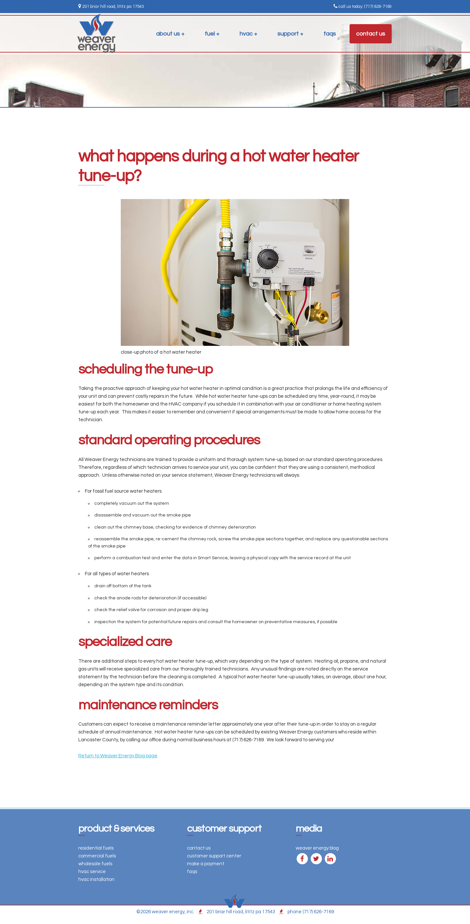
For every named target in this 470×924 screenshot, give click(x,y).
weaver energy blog (317, 848)
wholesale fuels (95, 863)
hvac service (92, 871)
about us (168, 34)
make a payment (205, 863)
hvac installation (96, 879)
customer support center (214, 856)
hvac (246, 34)
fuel (210, 34)
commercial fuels (97, 856)
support (288, 34)
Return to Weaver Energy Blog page (117, 755)
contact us (370, 34)
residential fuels (96, 848)
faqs (329, 34)
